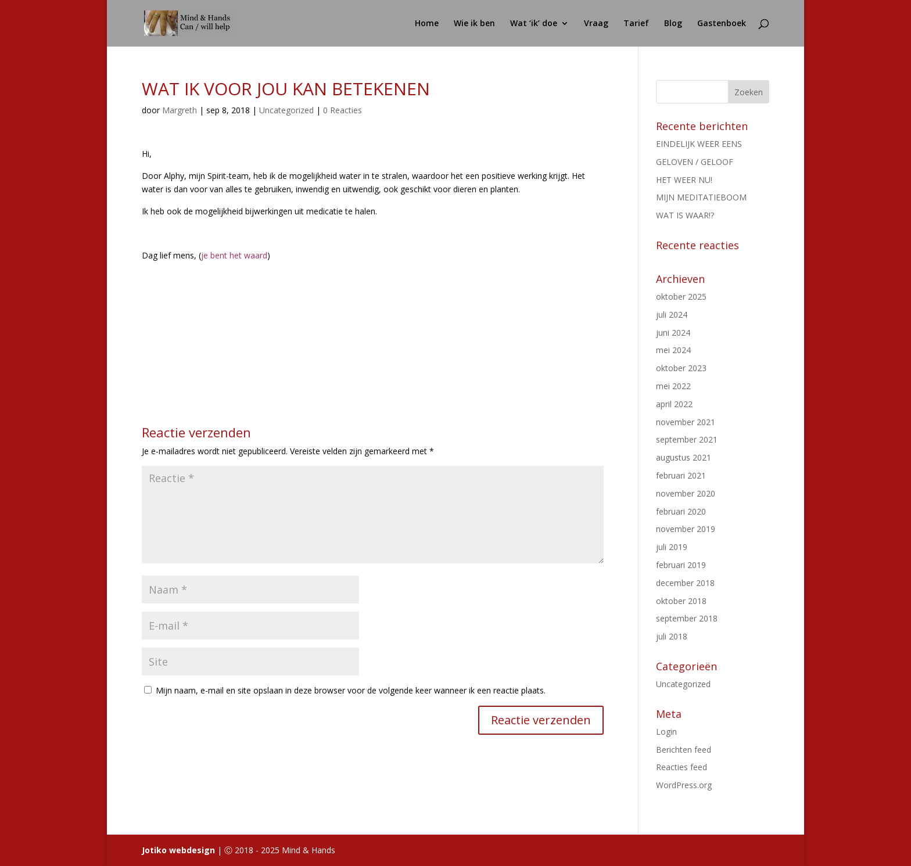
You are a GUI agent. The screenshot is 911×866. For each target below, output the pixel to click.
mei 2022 (673, 385)
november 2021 (685, 421)
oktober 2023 (681, 367)
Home (427, 23)
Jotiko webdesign (178, 850)
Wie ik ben (474, 23)
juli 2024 (671, 314)
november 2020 (685, 493)
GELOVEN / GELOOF (694, 161)
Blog (673, 23)
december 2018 (685, 582)
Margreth (179, 110)
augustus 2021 (683, 457)
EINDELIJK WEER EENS (699, 143)
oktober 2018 (681, 600)
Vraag (596, 23)
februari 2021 (681, 475)
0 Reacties (342, 110)
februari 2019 (681, 564)
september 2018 (687, 618)
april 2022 (674, 403)
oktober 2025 (681, 296)
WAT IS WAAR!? (685, 215)
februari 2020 (681, 511)
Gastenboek (721, 23)
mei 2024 (673, 349)
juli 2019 (671, 546)
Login (666, 731)
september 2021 (687, 439)
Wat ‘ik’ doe (533, 23)
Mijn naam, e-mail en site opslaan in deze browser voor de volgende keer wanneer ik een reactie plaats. (351, 690)
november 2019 (685, 528)
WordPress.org (684, 784)
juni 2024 (673, 332)
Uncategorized (286, 110)
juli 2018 (671, 636)
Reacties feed (681, 766)
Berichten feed (683, 749)
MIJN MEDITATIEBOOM (701, 197)
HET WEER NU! (684, 179)
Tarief (636, 23)
